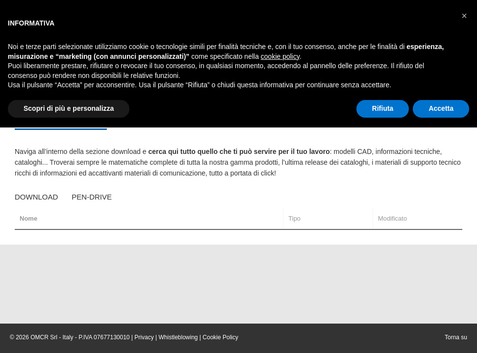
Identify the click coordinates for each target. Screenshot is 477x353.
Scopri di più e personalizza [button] (69, 108)
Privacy (143, 337)
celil (340, 173)
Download (36, 197)
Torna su (456, 337)
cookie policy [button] (280, 56)
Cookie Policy (220, 337)
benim (285, 173)
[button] (464, 16)
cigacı (323, 173)
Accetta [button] (440, 108)
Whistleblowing (178, 337)
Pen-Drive (92, 197)
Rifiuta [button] (383, 108)
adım (304, 173)
